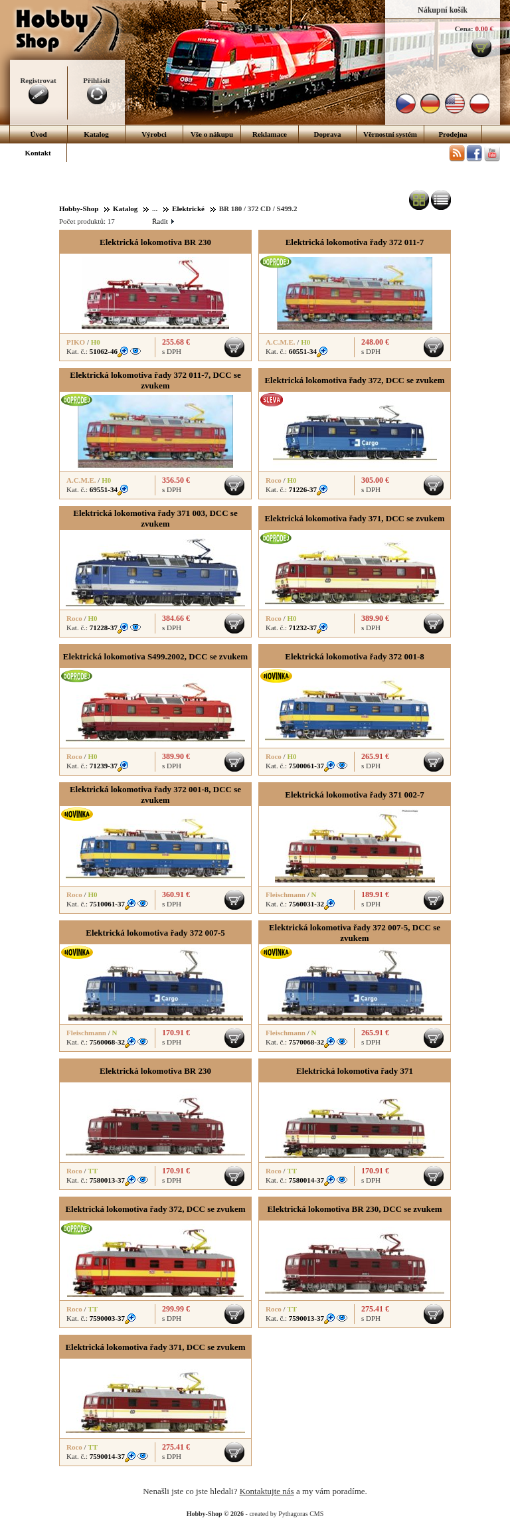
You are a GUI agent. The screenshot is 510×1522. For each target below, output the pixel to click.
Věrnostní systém (390, 134)
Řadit (162, 221)
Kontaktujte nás (267, 1491)
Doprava (327, 134)
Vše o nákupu (212, 134)
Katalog (96, 134)
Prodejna (452, 134)
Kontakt (37, 153)
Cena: (464, 29)
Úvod (38, 134)
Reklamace (269, 134)
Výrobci (154, 134)
